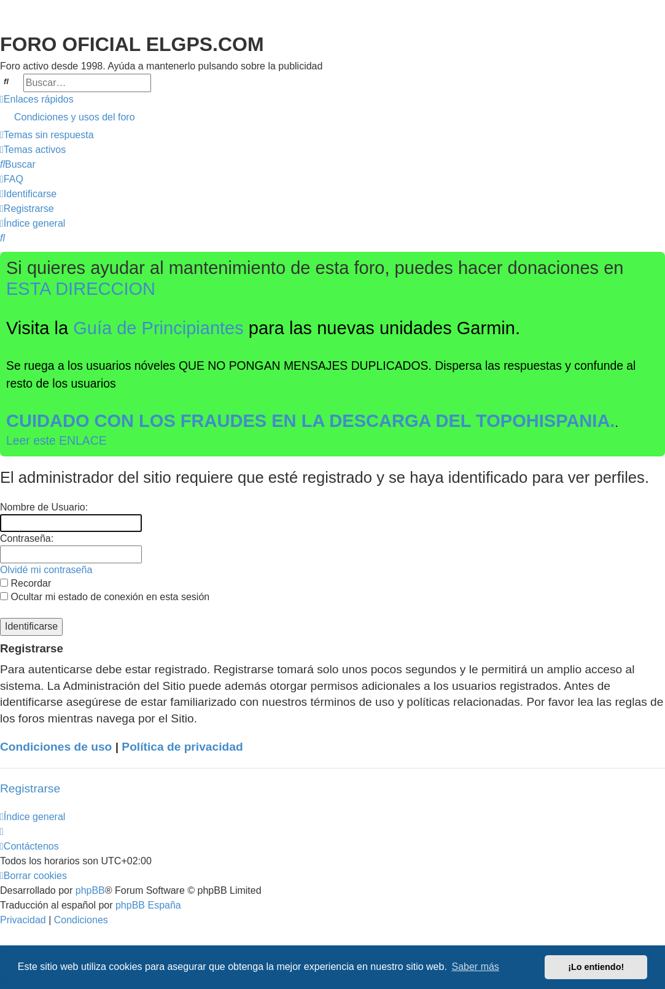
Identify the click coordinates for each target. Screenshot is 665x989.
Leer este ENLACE (56, 440)
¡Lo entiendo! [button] (596, 967)
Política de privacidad (182, 746)
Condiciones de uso (56, 746)
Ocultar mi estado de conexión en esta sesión (104, 597)
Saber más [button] (475, 966)
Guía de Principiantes (158, 328)
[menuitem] (332, 117)
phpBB (90, 890)
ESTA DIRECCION (80, 289)
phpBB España (148, 905)
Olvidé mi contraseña (46, 570)
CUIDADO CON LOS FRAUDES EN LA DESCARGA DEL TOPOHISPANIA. (310, 421)
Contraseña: (26, 538)
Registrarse (30, 788)
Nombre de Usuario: (44, 507)
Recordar (25, 583)
